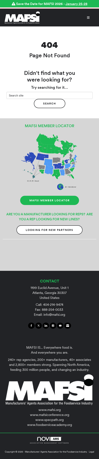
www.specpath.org (49, 420)
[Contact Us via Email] (67, 326)
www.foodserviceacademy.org (49, 425)
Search (49, 103)
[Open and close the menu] (67, 17)
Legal (91, 451)
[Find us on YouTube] (60, 326)
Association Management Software (49, 440)
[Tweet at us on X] (38, 326)
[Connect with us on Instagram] (53, 326)
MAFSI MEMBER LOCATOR (49, 200)
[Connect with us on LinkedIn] (46, 326)
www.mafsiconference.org (49, 415)
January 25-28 (76, 4)
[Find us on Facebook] (31, 326)
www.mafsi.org (49, 410)
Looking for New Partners (49, 230)
